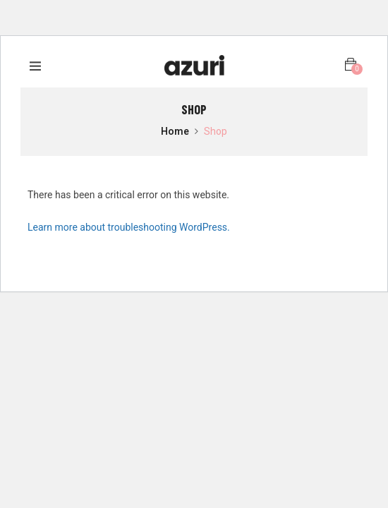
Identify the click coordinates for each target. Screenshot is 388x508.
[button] (350, 64)
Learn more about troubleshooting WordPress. (129, 227)
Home (175, 131)
